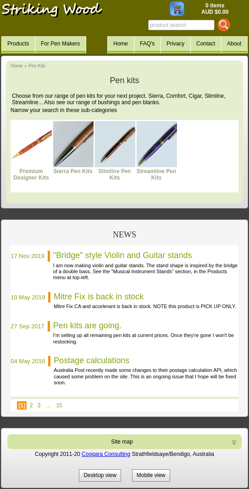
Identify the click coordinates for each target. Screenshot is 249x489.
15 (59, 405)
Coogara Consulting (106, 454)
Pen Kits (36, 65)
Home (17, 65)
